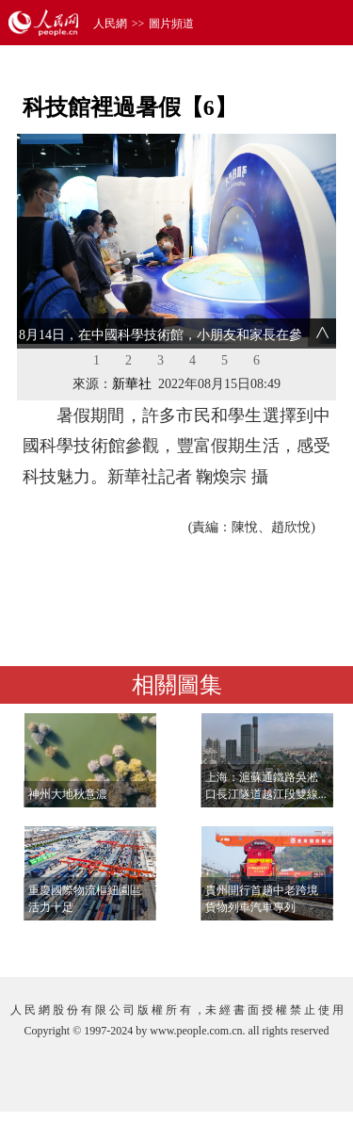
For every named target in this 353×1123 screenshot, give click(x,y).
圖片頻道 (171, 23)
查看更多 (283, 943)
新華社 (132, 384)
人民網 (110, 23)
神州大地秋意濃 (67, 794)
